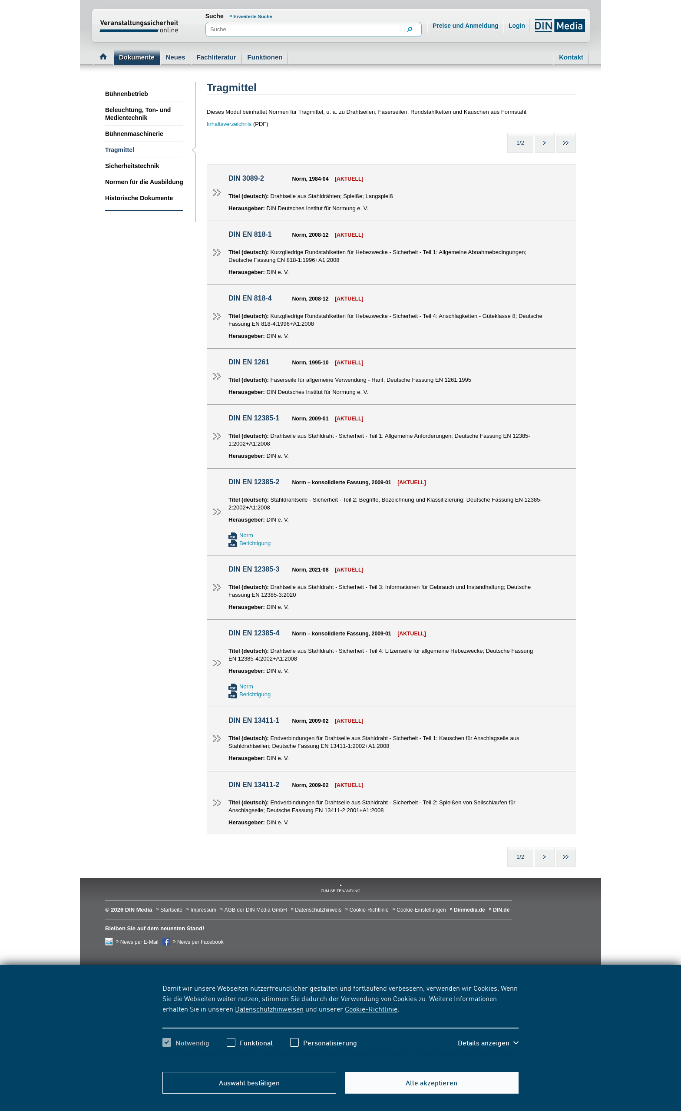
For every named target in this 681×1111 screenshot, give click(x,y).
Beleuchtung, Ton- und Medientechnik (138, 113)
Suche (214, 16)
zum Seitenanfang (340, 891)
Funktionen (265, 57)
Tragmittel (119, 149)
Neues (175, 57)
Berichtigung (255, 543)
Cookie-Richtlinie (371, 1008)
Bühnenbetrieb (126, 93)
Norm (246, 535)
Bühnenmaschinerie (134, 133)
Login (517, 25)
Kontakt (571, 57)
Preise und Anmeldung (466, 25)
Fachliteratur (216, 57)
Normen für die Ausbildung (144, 182)
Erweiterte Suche (253, 16)
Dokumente (137, 57)
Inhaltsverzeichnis (230, 124)
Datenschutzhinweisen (269, 1008)
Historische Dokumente (139, 198)
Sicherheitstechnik (132, 165)
